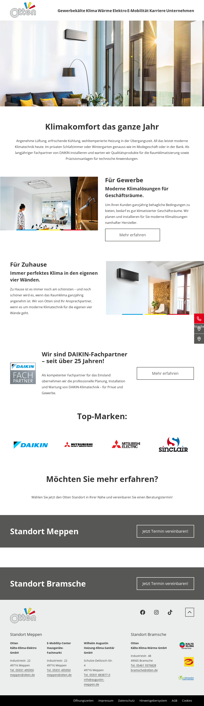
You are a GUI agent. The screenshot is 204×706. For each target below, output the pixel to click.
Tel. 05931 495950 (22, 670)
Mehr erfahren (132, 235)
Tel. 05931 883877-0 (97, 675)
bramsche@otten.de (144, 670)
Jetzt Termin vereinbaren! (165, 531)
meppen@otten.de (22, 675)
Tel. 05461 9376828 (143, 665)
